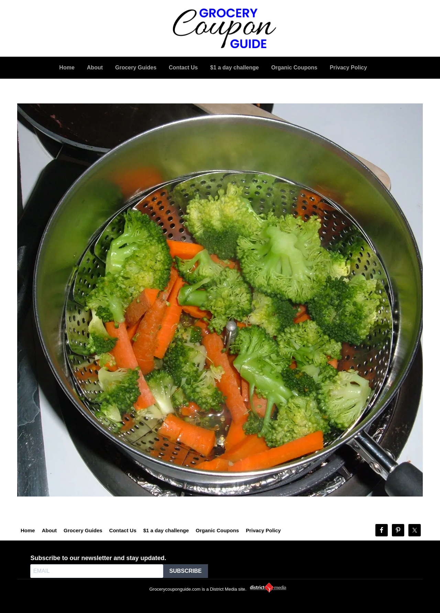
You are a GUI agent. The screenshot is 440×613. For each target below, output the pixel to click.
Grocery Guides (83, 530)
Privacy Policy (263, 530)
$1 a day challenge (166, 530)
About (49, 530)
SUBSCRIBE (185, 571)
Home (28, 530)
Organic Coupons (217, 530)
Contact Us (122, 530)
